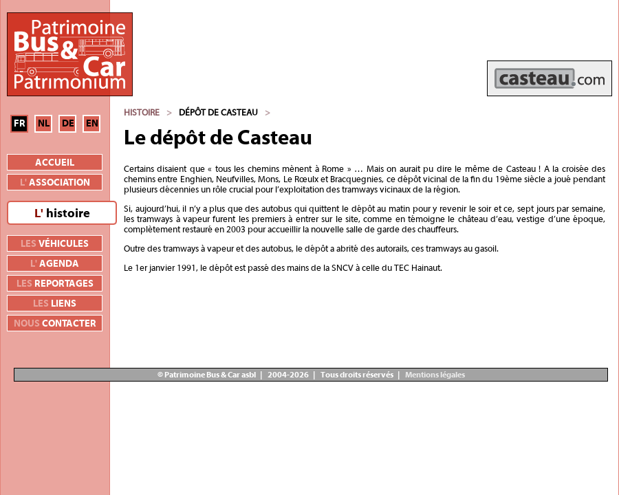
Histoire (142, 112)
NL (44, 123)
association (55, 182)
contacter (55, 323)
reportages (55, 283)
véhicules (55, 244)
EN (92, 123)
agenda (54, 264)
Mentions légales (434, 375)
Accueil (54, 162)
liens (54, 303)
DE (68, 123)
